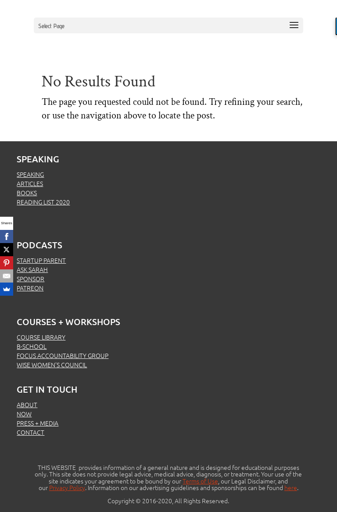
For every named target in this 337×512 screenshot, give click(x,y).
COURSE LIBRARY (41, 337)
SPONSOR (30, 278)
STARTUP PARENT (41, 260)
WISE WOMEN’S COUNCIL (52, 364)
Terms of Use (200, 480)
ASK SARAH (32, 269)
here (290, 487)
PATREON (30, 287)
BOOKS (27, 192)
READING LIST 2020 (43, 201)
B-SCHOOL (32, 346)
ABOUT (27, 404)
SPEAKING (30, 174)
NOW (24, 413)
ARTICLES (30, 183)
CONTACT (30, 432)
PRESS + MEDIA (37, 423)
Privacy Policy (67, 487)
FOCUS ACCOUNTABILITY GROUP (62, 355)
